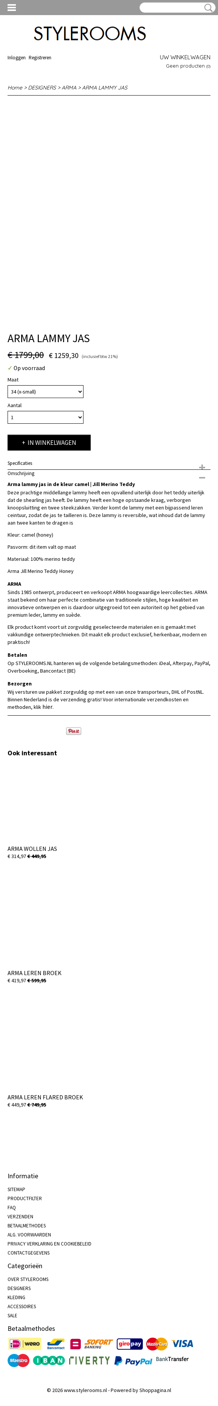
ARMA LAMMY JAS (104, 87)
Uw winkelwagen (185, 57)
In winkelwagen (52, 442)
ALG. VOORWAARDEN (29, 1235)
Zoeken (207, 8)
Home (15, 87)
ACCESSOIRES (22, 1306)
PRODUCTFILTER (25, 1198)
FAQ (12, 1207)
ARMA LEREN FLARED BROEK (45, 1097)
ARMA (69, 87)
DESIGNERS (42, 87)
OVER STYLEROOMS (28, 1279)
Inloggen (17, 57)
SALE (12, 1315)
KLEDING (16, 1297)
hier (47, 706)
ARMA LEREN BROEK (35, 973)
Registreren (40, 57)
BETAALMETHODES (27, 1225)
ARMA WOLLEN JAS (32, 848)
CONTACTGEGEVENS (28, 1253)
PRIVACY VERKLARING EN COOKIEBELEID (49, 1244)
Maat (13, 379)
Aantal (15, 405)
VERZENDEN (20, 1216)
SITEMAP (16, 1189)
